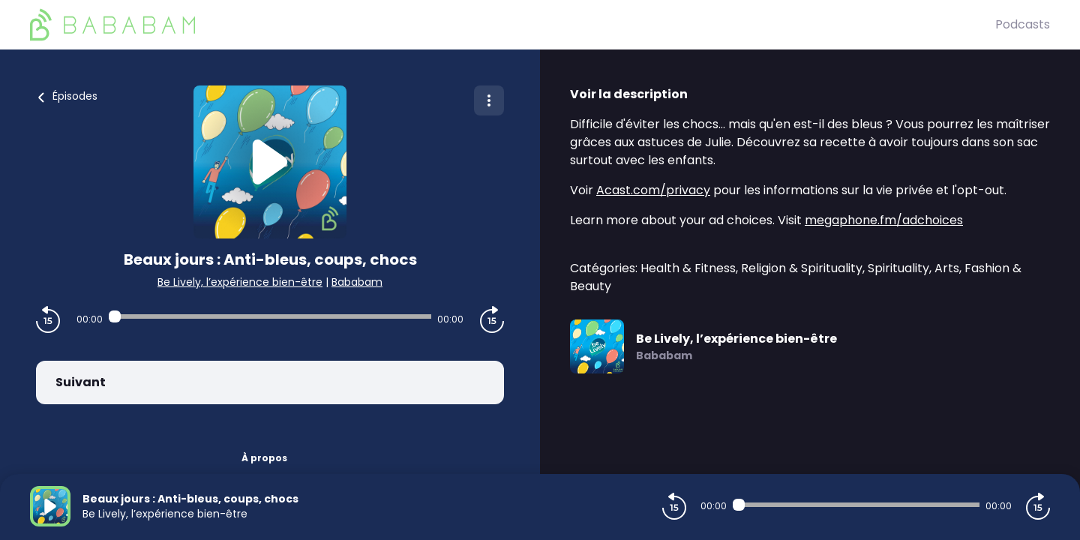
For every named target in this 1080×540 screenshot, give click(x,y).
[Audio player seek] (269, 317)
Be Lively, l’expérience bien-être (240, 282)
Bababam (357, 282)
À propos (264, 458)
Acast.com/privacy (653, 190)
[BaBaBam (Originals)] (512, 25)
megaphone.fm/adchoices (884, 220)
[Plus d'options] (489, 101)
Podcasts (1022, 24)
